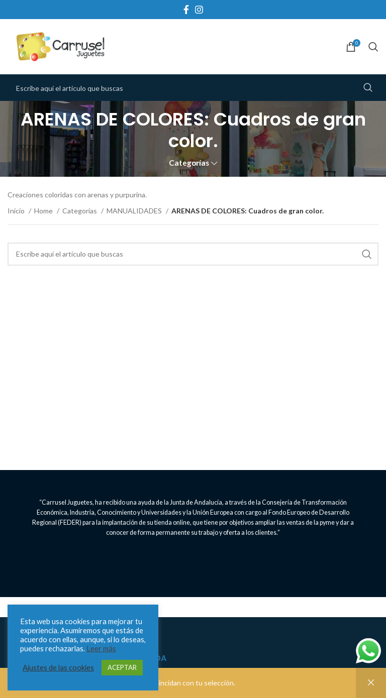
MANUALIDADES (135, 210)
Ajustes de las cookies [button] (58, 667)
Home (44, 210)
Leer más (101, 648)
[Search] (373, 47)
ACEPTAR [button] (122, 667)
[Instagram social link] (199, 9)
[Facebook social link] (186, 9)
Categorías (189, 163)
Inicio (17, 210)
